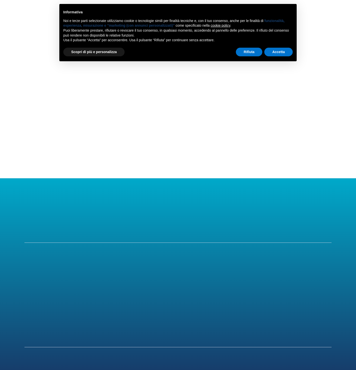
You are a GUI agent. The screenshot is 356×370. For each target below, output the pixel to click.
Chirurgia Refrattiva (132, 280)
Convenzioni (305, 301)
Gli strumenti (37, 301)
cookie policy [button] (220, 25)
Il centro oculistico (43, 280)
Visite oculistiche (129, 301)
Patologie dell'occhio (217, 290)
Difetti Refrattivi (213, 280)
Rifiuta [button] (249, 52)
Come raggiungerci (312, 290)
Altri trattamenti (128, 311)
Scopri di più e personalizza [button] (94, 52)
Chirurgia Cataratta (131, 290)
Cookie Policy (307, 322)
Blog (200, 301)
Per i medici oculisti (43, 311)
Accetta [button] (278, 52)
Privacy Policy (307, 313)
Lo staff (32, 290)
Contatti (307, 14)
